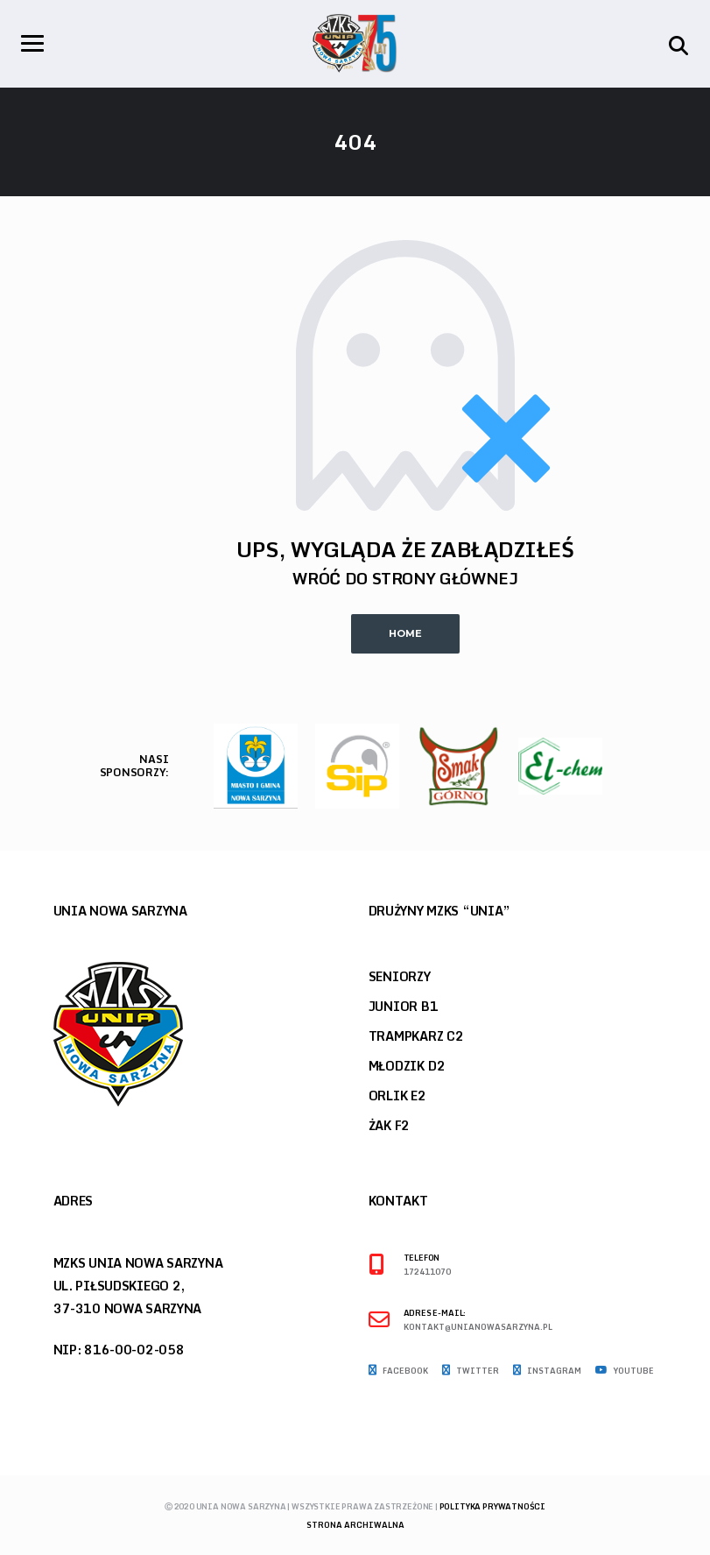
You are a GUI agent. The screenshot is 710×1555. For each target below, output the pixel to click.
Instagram (547, 1371)
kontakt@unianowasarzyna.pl (478, 1327)
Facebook (398, 1371)
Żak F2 (390, 1125)
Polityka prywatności (492, 1506)
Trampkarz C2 (416, 1036)
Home (405, 633)
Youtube (624, 1371)
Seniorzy (400, 976)
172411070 (427, 1272)
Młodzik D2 (407, 1066)
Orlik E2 (397, 1095)
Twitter (470, 1371)
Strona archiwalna (355, 1524)
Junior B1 (404, 1006)
